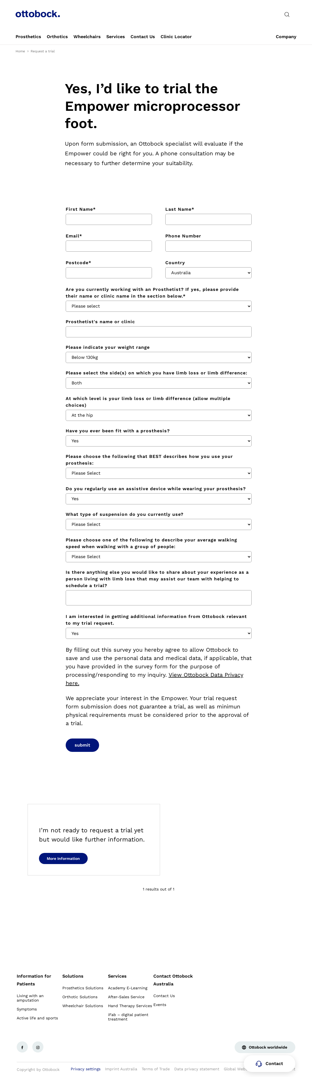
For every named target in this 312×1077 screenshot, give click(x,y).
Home (20, 51)
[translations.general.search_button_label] (287, 14)
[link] (28, 36)
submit (82, 745)
